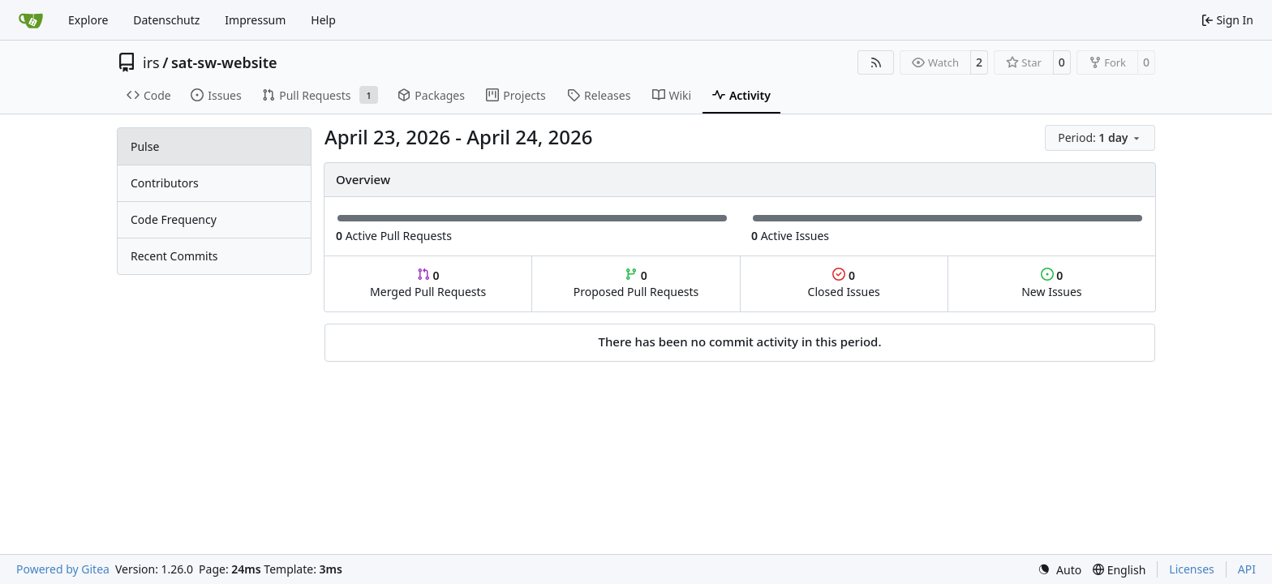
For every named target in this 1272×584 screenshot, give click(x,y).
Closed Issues (844, 283)
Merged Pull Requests (428, 283)
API (1247, 569)
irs (151, 62)
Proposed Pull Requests (636, 283)
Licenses (1191, 569)
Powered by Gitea (63, 569)
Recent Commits (174, 256)
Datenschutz (166, 20)
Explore (88, 20)
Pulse (145, 146)
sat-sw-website (224, 62)
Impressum (255, 20)
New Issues (1051, 283)
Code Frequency (174, 219)
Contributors (165, 183)
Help (323, 20)
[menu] (1100, 138)
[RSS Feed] (876, 62)
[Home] (31, 20)
